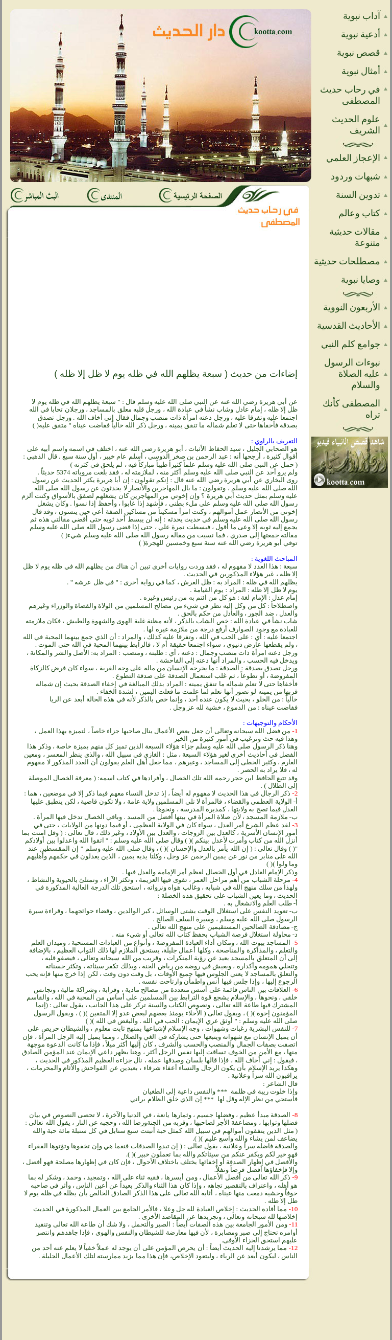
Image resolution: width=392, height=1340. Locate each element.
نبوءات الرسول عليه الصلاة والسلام (352, 373)
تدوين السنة (358, 195)
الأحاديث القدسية (349, 326)
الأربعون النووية (352, 307)
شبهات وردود (356, 176)
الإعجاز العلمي (353, 158)
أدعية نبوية (361, 34)
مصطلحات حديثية (347, 261)
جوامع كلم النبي (350, 344)
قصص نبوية (359, 53)
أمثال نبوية (361, 71)
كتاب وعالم (359, 213)
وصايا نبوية (361, 280)
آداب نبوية (362, 16)
